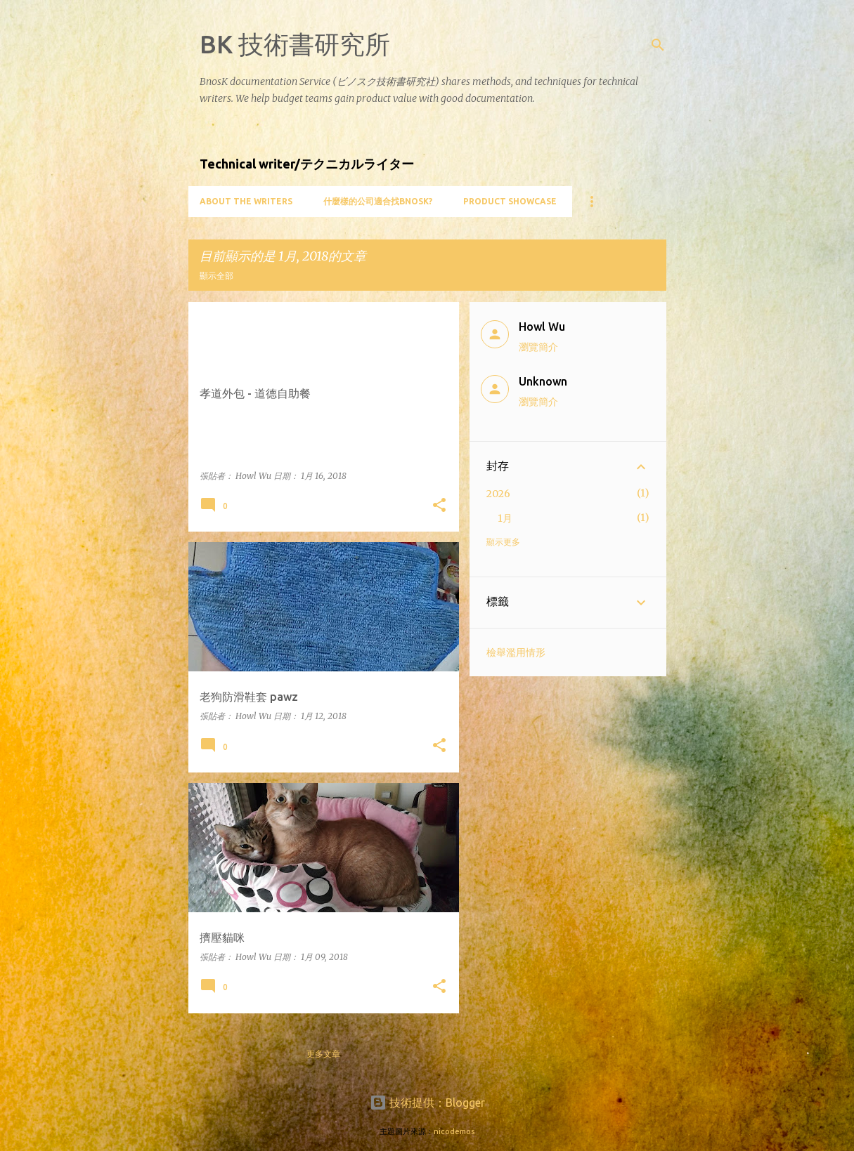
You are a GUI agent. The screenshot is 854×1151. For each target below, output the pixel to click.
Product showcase (510, 201)
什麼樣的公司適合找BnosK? (377, 201)
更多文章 (323, 1053)
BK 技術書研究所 (295, 43)
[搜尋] (657, 45)
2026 (498, 493)
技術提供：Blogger (427, 1102)
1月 (505, 518)
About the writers (246, 201)
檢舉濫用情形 (515, 652)
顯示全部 (216, 275)
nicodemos (454, 1131)
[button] (439, 505)
